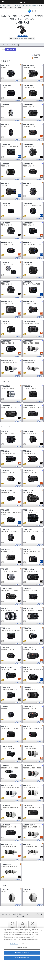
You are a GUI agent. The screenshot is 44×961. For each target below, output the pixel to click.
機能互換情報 (23, 36)
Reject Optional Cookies (22, 953)
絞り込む (9, 49)
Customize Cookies (22, 948)
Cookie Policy (14, 944)
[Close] (41, 931)
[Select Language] (37, 11)
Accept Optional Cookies (22, 958)
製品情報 (2, 5)
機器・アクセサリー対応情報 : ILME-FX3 (26, 5)
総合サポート (10, 5)
